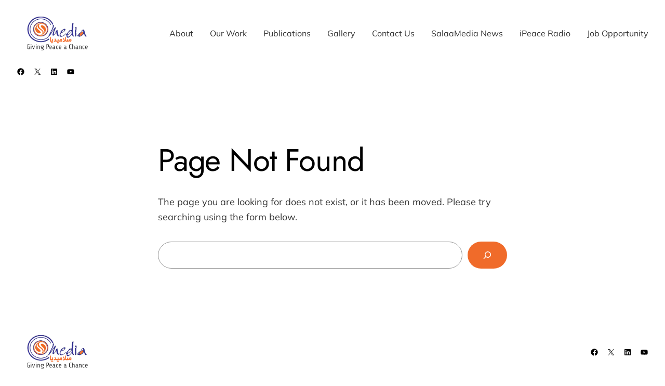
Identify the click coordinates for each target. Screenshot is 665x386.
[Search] (487, 255)
